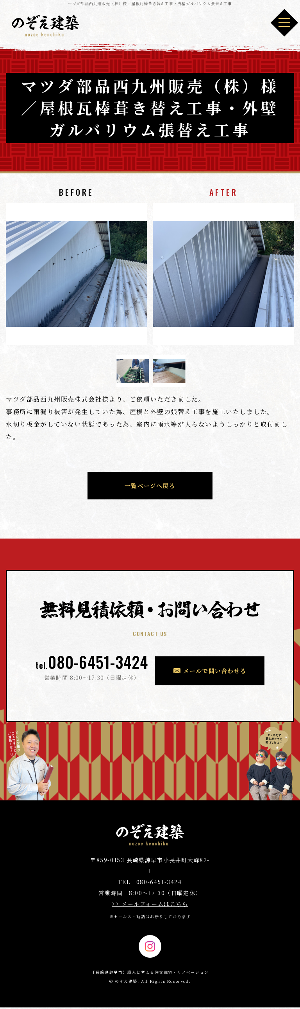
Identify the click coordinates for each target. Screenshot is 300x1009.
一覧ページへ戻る (150, 485)
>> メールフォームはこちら (150, 904)
